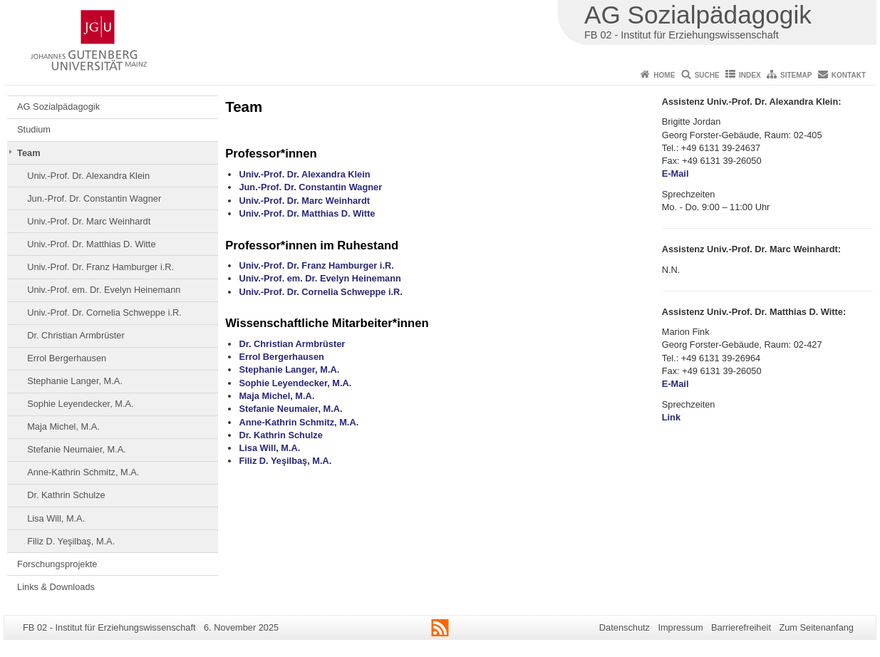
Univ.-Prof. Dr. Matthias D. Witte (91, 244)
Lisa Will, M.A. (56, 518)
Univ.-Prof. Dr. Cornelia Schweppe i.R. (104, 312)
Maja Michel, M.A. (63, 426)
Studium (34, 129)
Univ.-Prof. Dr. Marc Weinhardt (88, 221)
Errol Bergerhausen (66, 358)
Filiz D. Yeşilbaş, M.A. (71, 541)
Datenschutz (624, 627)
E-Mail (675, 173)
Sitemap (796, 75)
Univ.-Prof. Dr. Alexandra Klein (88, 175)
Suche (707, 75)
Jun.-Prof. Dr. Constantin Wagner (94, 198)
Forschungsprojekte (57, 564)
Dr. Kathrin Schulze (66, 495)
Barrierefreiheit (741, 627)
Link (671, 417)
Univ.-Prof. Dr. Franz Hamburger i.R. (100, 267)
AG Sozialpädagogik (58, 106)
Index (750, 75)
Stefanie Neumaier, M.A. (76, 449)
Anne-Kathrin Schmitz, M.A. (83, 472)
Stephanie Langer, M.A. (75, 381)
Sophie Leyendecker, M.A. (80, 403)
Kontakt (849, 75)
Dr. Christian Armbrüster (76, 335)
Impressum (680, 627)
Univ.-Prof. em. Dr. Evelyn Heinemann (103, 289)
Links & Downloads (56, 586)
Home (664, 75)
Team (28, 153)
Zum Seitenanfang (816, 627)
